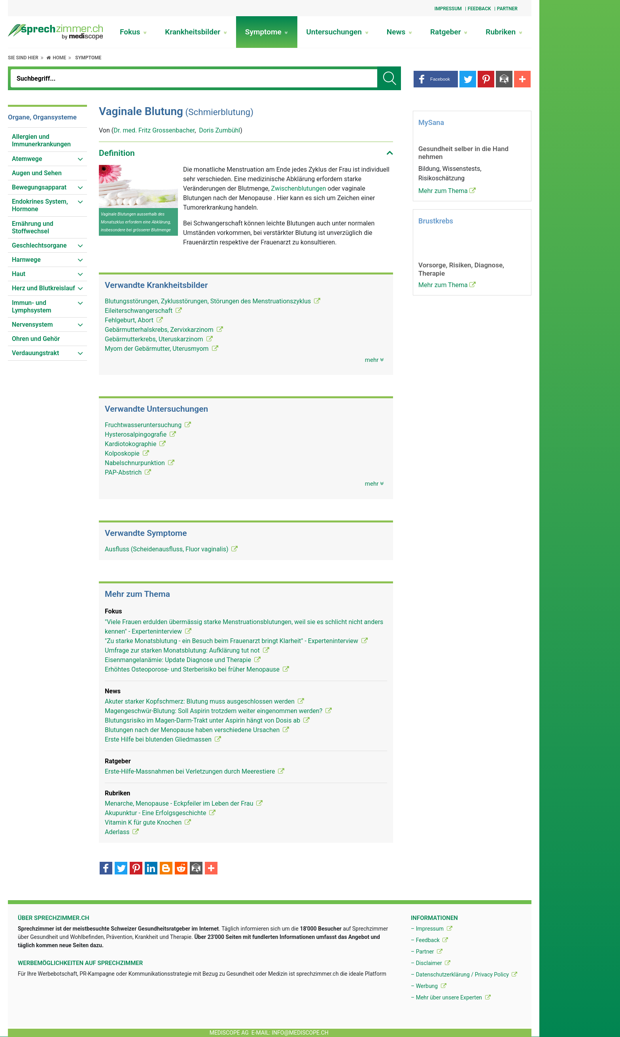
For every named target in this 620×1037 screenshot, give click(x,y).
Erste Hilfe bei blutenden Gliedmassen (163, 739)
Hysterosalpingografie (140, 434)
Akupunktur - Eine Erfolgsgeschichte (160, 813)
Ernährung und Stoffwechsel (32, 227)
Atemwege (27, 159)
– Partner (426, 951)
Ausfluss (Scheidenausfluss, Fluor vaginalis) (171, 549)
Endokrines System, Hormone (40, 205)
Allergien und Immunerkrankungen (41, 140)
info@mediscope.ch (300, 1032)
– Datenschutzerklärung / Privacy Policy (464, 974)
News (399, 31)
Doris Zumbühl (219, 130)
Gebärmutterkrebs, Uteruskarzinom (159, 339)
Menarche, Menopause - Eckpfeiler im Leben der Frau (184, 803)
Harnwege (26, 259)
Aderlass (122, 832)
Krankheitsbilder (196, 31)
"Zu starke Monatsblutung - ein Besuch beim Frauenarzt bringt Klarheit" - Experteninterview (236, 641)
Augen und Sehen (37, 173)
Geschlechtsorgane (39, 245)
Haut (18, 274)
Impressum (448, 8)
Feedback (479, 8)
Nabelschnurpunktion (139, 463)
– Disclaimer (430, 963)
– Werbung (428, 986)
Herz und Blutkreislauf (43, 288)
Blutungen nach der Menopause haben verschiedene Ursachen (197, 730)
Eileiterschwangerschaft (143, 310)
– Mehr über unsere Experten (451, 997)
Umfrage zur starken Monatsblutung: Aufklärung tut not (187, 650)
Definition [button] (117, 153)
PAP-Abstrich (128, 472)
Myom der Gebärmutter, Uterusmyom (161, 348)
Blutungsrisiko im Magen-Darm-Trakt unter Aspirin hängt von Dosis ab (207, 720)
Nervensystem (32, 324)
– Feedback (429, 940)
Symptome (266, 31)
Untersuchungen (337, 31)
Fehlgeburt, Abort (134, 320)
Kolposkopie (127, 453)
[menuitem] (47, 140)
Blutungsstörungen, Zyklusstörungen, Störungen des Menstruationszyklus (212, 301)
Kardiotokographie (135, 444)
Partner (507, 8)
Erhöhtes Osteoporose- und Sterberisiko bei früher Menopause (197, 669)
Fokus (133, 31)
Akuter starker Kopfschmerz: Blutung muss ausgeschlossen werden (204, 701)
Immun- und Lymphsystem (31, 306)
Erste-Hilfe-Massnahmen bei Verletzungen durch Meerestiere (194, 771)
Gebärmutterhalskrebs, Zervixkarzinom (164, 329)
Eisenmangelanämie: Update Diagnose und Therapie (183, 660)
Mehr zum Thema (447, 191)
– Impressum (431, 928)
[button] (436, 79)
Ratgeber (448, 31)
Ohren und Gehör (36, 339)
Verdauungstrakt (35, 353)
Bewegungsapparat (39, 187)
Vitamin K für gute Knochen (148, 822)
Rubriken (504, 31)
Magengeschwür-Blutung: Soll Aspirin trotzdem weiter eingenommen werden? (218, 711)
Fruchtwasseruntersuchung (148, 425)
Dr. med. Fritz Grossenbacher (154, 130)
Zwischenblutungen (299, 188)
